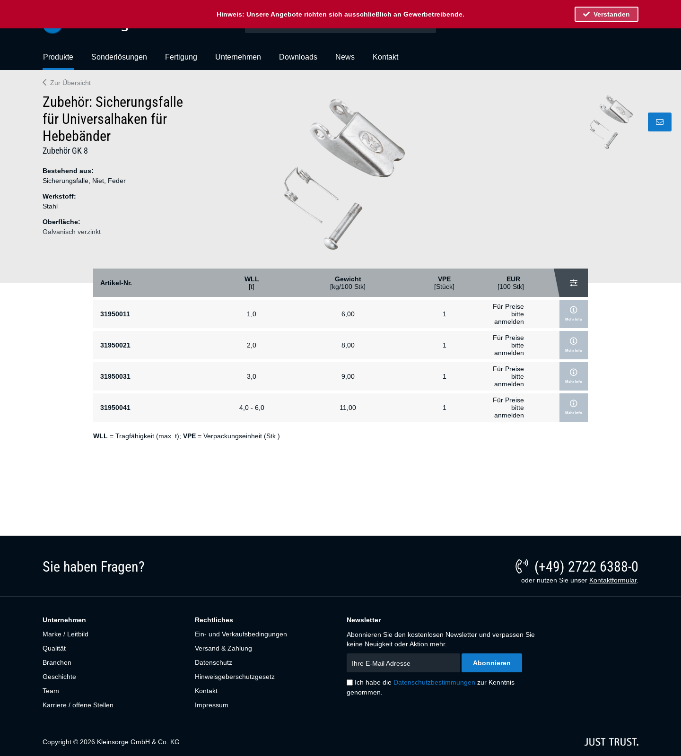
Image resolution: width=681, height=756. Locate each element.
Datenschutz (213, 662)
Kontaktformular (613, 580)
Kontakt (206, 691)
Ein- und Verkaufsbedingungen (241, 634)
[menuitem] (58, 61)
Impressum (211, 705)
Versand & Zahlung (223, 648)
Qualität (54, 648)
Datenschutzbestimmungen (434, 682)
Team (51, 691)
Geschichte (59, 676)
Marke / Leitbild (65, 634)
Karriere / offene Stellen (78, 705)
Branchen (57, 662)
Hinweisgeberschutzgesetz (235, 676)
